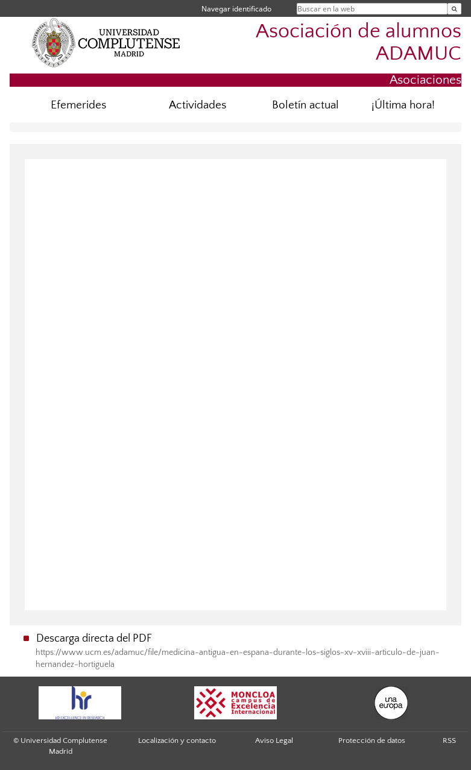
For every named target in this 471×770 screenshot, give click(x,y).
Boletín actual (305, 105)
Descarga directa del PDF (94, 639)
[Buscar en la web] (454, 8)
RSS (449, 740)
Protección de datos (371, 740)
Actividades (197, 105)
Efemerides (78, 105)
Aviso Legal (274, 740)
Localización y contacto (177, 740)
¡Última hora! (403, 105)
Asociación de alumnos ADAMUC (358, 42)
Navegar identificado (236, 9)
